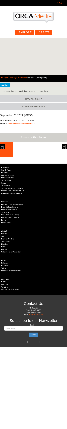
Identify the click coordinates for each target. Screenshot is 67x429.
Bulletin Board (6, 260)
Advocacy (4, 322)
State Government (7, 213)
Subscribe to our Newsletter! (11, 289)
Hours (3, 284)
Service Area (5, 279)
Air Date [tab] (4, 85)
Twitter (3, 306)
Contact (4, 287)
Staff (2, 274)
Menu (59, 3)
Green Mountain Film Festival (11, 231)
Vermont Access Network (10, 327)
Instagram (4, 300)
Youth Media (5, 250)
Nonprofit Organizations (9, 245)
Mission (4, 271)
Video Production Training (10, 252)
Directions (4, 282)
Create (44, 32)
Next (64, 158)
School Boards (6, 218)
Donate (3, 319)
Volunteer (4, 325)
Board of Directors (7, 276)
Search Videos (6, 208)
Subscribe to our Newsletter (10, 308)
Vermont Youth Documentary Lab (12, 228)
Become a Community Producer (12, 242)
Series (3, 221)
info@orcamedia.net (36, 352)
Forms (3, 258)
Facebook (4, 303)
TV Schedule (33, 99)
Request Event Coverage (10, 255)
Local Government (7, 215)
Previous (2, 158)
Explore (25, 32)
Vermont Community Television (12, 226)
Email (32, 362)
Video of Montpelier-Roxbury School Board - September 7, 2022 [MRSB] (33, 56)
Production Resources (9, 247)
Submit (33, 372)
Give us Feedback (33, 106)
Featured (4, 210)
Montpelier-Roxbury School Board (21, 123)
